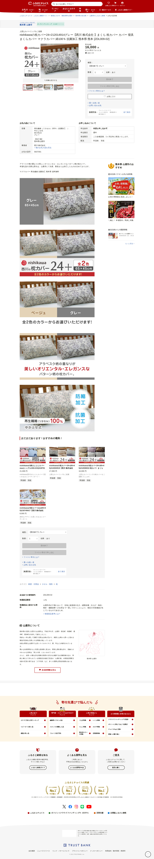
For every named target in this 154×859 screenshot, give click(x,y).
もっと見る (129, 243)
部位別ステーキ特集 (83, 733)
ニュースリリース (43, 851)
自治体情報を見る (47, 670)
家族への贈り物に (113, 734)
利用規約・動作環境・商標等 (115, 851)
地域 (43, 10)
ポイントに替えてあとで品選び (118, 724)
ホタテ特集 (96, 727)
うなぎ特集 (82, 720)
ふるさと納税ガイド (38, 767)
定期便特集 (96, 733)
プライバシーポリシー (80, 851)
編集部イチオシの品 (56, 720)
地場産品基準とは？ (53, 614)
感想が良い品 (25, 733)
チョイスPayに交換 (114, 729)
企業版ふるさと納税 (118, 813)
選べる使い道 (94, 103)
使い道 (91, 10)
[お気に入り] (148, 854)
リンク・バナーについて (61, 851)
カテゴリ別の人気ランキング (30, 720)
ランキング (55, 10)
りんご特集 (82, 727)
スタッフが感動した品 (57, 727)
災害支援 (100, 813)
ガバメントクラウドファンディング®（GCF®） (70, 813)
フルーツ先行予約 (55, 733)
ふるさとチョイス (37, 813)
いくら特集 (96, 720)
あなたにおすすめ (69, 10)
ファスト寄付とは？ (97, 91)
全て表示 (126, 112)
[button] (43, 449)
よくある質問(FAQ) (77, 767)
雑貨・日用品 (33, 584)
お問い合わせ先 (95, 105)
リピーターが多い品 (27, 727)
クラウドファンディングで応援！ (118, 719)
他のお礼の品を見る (44, 148)
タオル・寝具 (47, 584)
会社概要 (32, 851)
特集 (80, 10)
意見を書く (116, 767)
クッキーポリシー (96, 851)
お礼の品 (28, 10)
